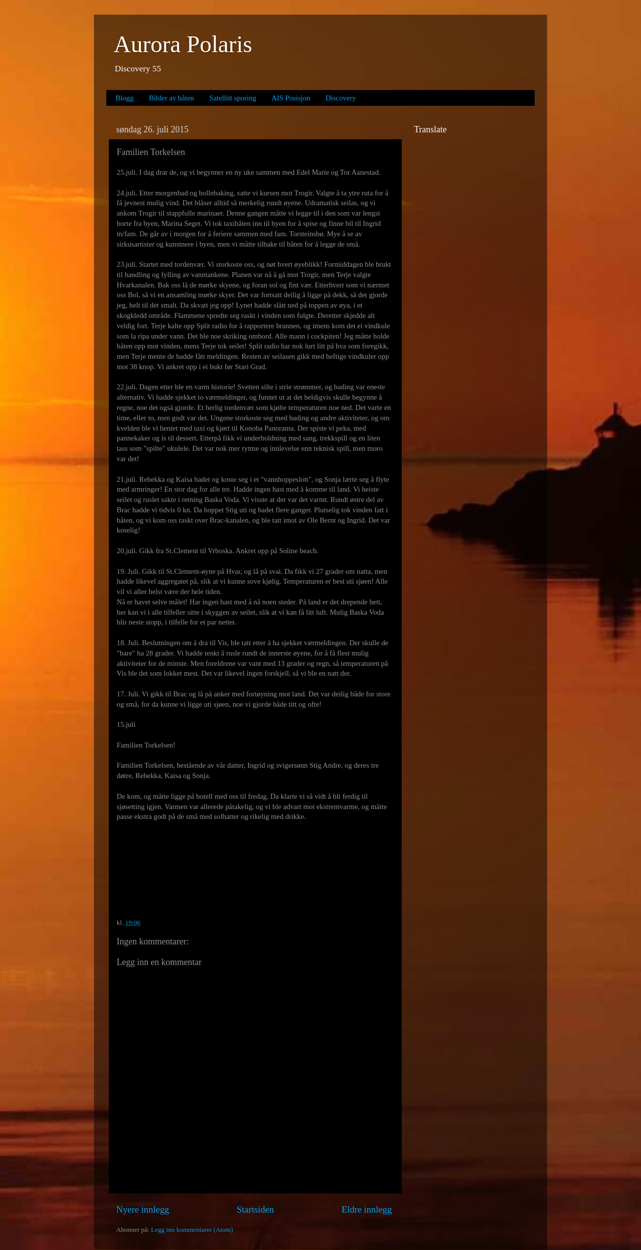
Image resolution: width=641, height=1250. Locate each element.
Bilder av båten (171, 98)
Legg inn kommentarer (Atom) (192, 1229)
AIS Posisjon (291, 98)
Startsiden (255, 1209)
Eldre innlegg (367, 1209)
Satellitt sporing (232, 98)
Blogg (125, 98)
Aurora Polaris (183, 44)
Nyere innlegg (142, 1209)
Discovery (340, 98)
